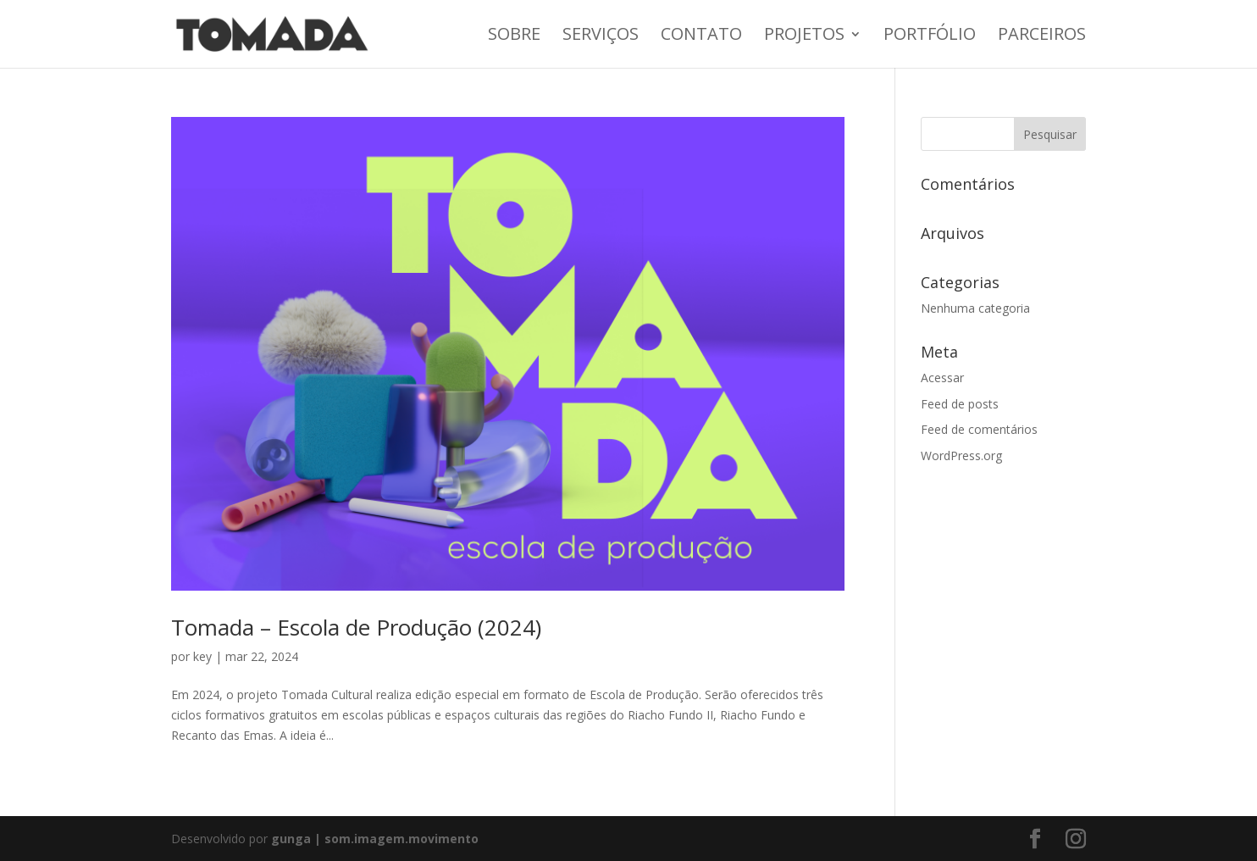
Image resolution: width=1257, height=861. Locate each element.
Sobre (514, 36)
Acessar (942, 377)
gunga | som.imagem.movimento (375, 838)
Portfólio (929, 36)
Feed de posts (960, 404)
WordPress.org (961, 455)
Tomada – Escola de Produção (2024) (356, 627)
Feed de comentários (979, 429)
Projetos (804, 36)
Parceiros (1042, 36)
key (202, 656)
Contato (701, 36)
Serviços (600, 36)
